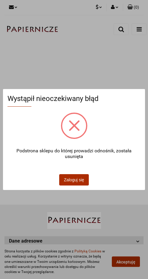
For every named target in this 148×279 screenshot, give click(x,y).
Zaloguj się (74, 179)
